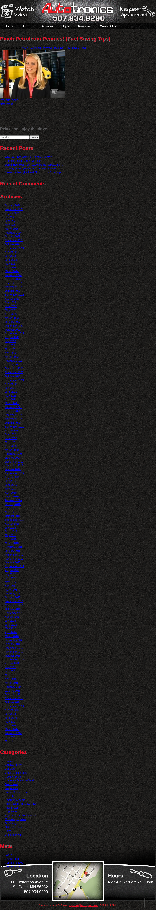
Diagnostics (11, 788)
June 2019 (11, 485)
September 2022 (14, 333)
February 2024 (13, 275)
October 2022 (13, 329)
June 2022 (11, 345)
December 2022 (14, 325)
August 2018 (12, 523)
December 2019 (14, 461)
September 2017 (14, 566)
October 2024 (13, 244)
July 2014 (10, 714)
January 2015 (13, 690)
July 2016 (10, 620)
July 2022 (10, 341)
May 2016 (10, 628)
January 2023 (13, 322)
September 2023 (14, 294)
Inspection (11, 811)
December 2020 (14, 415)
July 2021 (10, 388)
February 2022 (13, 360)
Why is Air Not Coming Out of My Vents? (28, 157)
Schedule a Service (137, 13)
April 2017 (11, 585)
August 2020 (12, 430)
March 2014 (12, 729)
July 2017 (10, 574)
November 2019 (14, 465)
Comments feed (14, 862)
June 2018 (11, 531)
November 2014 (14, 698)
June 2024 (11, 259)
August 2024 (12, 252)
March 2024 (12, 271)
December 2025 (14, 209)
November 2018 (14, 512)
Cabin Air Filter (13, 765)
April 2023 (11, 314)
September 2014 (14, 706)
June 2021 (11, 391)
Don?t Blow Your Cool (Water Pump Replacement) (34, 164)
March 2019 (12, 496)
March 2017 (12, 589)
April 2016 (11, 632)
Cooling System (14, 776)
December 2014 (14, 694)
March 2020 (12, 450)
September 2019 (14, 473)
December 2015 (14, 648)
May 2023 (10, 310)
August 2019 (12, 477)
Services (47, 26)
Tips (66, 26)
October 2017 (13, 562)
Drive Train (11, 796)
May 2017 (10, 582)
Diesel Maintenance (16, 792)
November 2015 (14, 651)
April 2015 (11, 679)
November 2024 (14, 240)
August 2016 (12, 617)
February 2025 (13, 232)
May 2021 (10, 395)
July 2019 (10, 481)
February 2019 (13, 500)
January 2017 (13, 597)
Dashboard (11, 784)
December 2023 (14, 283)
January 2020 (13, 457)
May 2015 (10, 675)
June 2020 (11, 438)
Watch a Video (19, 12)
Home (9, 26)
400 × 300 (28, 47)
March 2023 (12, 318)
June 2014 (11, 717)
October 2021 (13, 376)
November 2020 (14, 419)
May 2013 (10, 741)
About (26, 26)
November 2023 (14, 287)
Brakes (9, 761)
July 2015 (10, 667)
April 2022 (11, 353)
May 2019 (10, 488)
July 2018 (10, 527)
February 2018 (13, 547)
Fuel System (12, 807)
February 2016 (13, 640)
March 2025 (12, 228)
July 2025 (10, 217)
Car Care (10, 769)
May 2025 (10, 224)
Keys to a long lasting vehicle (21, 815)
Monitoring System (15, 819)
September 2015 (14, 659)
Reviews (84, 26)
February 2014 (13, 733)
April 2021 (11, 399)
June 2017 (11, 578)
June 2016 (11, 624)
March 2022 (12, 356)
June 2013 (11, 737)
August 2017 (12, 570)
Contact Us (108, 26)
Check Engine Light (16, 772)
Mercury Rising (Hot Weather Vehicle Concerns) (32, 168)
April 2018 (11, 539)
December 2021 (14, 368)
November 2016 (14, 605)
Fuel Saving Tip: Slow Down (21, 803)
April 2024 (11, 267)
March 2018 (12, 543)
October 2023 (13, 290)
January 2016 (13, 644)
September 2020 (14, 426)
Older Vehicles (13, 827)
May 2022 (10, 349)
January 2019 (13, 504)
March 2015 (12, 682)
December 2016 (14, 601)
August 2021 (12, 384)
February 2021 (13, 407)
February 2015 (13, 686)
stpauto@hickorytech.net (83, 905)
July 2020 (10, 434)
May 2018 (10, 535)
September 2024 (14, 248)
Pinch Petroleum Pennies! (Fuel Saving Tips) (60, 47)
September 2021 (14, 380)
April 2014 (11, 725)
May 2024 (10, 263)
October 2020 (13, 422)
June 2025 (11, 221)
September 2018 (14, 519)
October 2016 (13, 609)
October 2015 (13, 655)
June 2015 (11, 671)
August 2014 (12, 710)
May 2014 (10, 721)
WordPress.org (13, 866)
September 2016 (14, 613)
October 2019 (13, 469)
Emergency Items (15, 800)
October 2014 (13, 702)
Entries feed (12, 858)
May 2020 (10, 442)
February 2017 (13, 593)
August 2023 (12, 298)
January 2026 (13, 205)
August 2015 (12, 663)
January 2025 (13, 236)
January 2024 (13, 279)
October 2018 (13, 516)
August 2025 (12, 213)
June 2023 (11, 306)
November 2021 (14, 372)
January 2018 (13, 551)
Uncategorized (13, 835)
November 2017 (14, 558)
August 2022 (12, 337)
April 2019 (11, 492)
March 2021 (12, 403)
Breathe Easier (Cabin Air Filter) (23, 160)
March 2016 (12, 636)
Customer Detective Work (19, 780)
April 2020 (11, 446)
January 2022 (13, 364)
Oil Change (11, 823)
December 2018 (14, 508)
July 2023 (10, 302)
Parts (8, 831)
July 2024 (10, 256)
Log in (8, 855)
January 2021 (13, 411)
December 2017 (14, 554)
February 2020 (13, 453)
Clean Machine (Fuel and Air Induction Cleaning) (33, 172)
